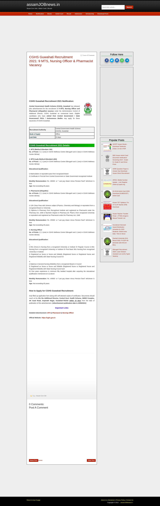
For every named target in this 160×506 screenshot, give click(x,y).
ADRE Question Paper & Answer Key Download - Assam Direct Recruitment (121, 171)
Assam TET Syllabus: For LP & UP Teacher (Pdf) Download (121, 205)
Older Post (91, 460)
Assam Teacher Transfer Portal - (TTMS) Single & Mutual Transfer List (120, 216)
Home (40, 460)
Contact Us (129, 500)
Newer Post (33, 460)
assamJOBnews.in (43, 4)
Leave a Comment (88, 55)
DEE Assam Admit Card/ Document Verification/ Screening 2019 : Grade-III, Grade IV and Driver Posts (120, 160)
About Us (104, 500)
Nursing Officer (68, 313)
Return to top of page (33, 500)
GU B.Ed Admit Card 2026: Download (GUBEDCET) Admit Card (121, 193)
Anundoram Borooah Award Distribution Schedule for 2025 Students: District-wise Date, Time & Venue (120, 229)
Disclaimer (111, 500)
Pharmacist (56, 313)
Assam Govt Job (41, 396)
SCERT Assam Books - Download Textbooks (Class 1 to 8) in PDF (120, 146)
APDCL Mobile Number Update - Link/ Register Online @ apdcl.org (120, 182)
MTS (49, 313)
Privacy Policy (120, 500)
